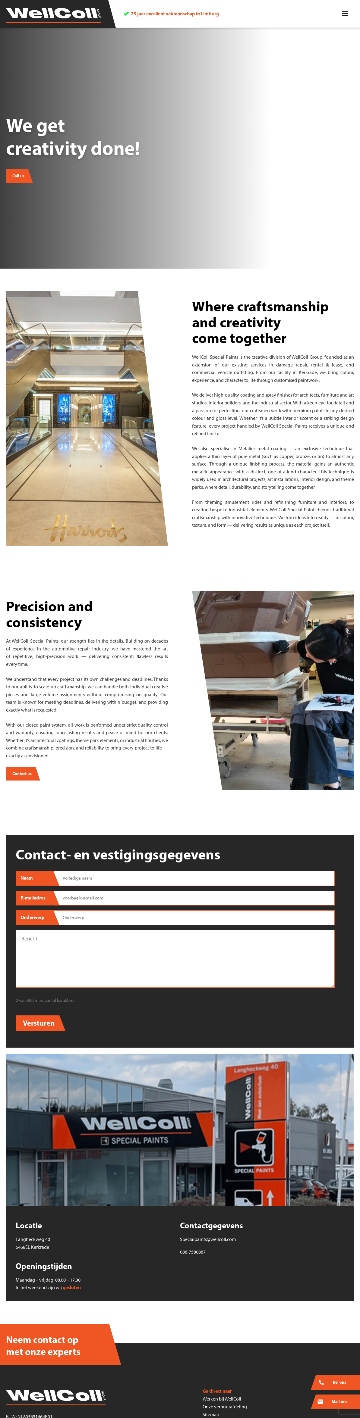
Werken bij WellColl (222, 1399)
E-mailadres (33, 898)
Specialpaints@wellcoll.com (208, 1239)
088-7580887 (193, 1252)
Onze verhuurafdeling (225, 1407)
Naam (27, 878)
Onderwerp (33, 917)
